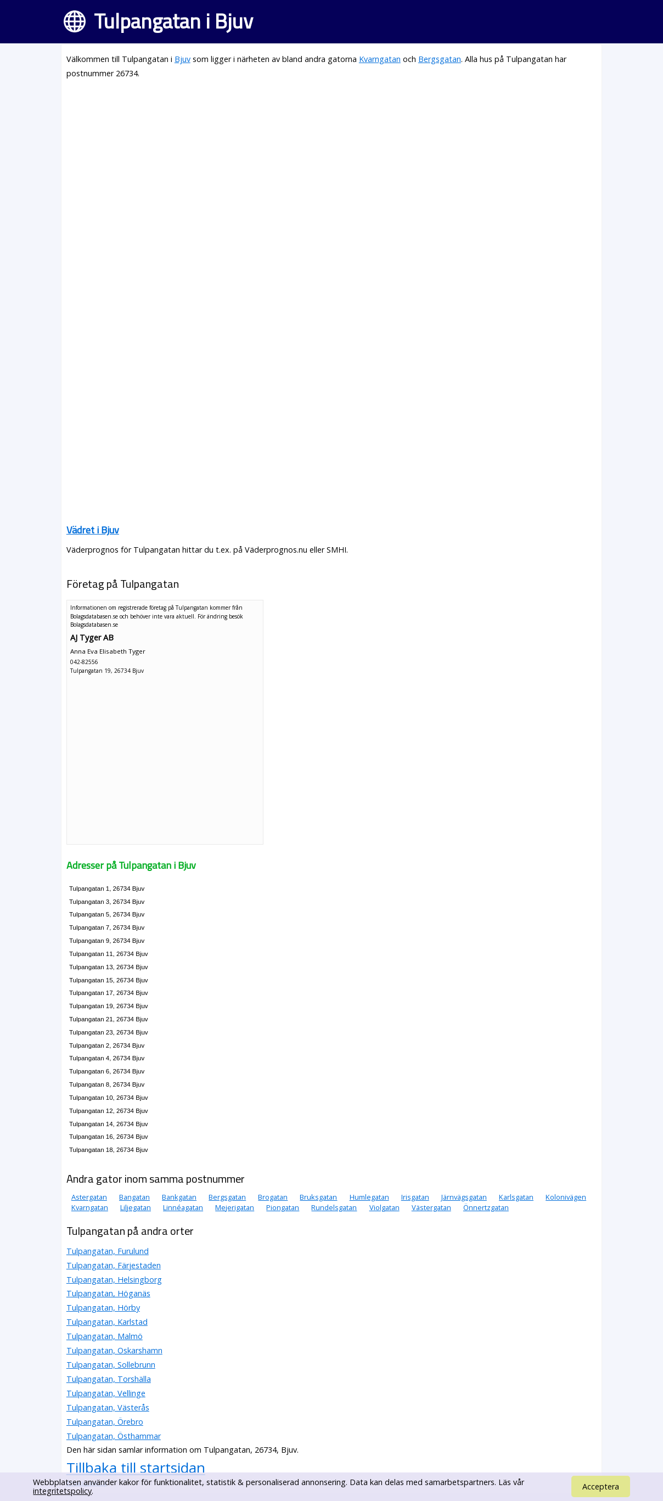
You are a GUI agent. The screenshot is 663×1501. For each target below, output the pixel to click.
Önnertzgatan (486, 1207)
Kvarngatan (380, 59)
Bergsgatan (439, 59)
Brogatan (273, 1197)
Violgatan (384, 1207)
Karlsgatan (516, 1197)
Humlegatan (369, 1197)
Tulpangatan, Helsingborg (114, 1279)
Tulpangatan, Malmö (104, 1336)
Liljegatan (135, 1207)
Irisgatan (415, 1197)
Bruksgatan (318, 1197)
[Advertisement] (331, 166)
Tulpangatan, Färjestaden (113, 1265)
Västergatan (431, 1207)
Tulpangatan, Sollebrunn (110, 1364)
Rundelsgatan (334, 1207)
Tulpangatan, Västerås (107, 1407)
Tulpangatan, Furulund (107, 1251)
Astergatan (89, 1197)
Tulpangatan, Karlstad (107, 1322)
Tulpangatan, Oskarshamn (114, 1350)
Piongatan (282, 1207)
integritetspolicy (62, 1491)
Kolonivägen (566, 1197)
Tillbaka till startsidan (135, 1467)
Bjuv (182, 59)
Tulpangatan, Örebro (104, 1421)
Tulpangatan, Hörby (103, 1307)
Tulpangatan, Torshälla (108, 1379)
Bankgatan (179, 1197)
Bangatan (134, 1197)
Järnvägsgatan (464, 1197)
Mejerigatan (234, 1207)
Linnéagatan (183, 1207)
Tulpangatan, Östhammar (113, 1436)
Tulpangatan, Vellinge (105, 1393)
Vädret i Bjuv (92, 529)
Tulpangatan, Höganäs (108, 1293)
